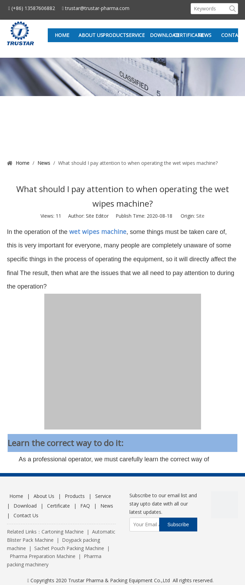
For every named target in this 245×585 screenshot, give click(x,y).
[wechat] (224, 504)
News (106, 505)
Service (103, 496)
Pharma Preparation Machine (42, 556)
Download (25, 505)
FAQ (85, 505)
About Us (44, 496)
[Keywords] (209, 8)
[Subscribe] (178, 524)
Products (75, 496)
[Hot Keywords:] (232, 8)
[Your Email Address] (156, 524)
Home (16, 496)
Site (200, 216)
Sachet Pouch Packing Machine (69, 548)
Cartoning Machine (63, 531)
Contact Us (25, 515)
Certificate (58, 505)
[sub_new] (122, 77)
